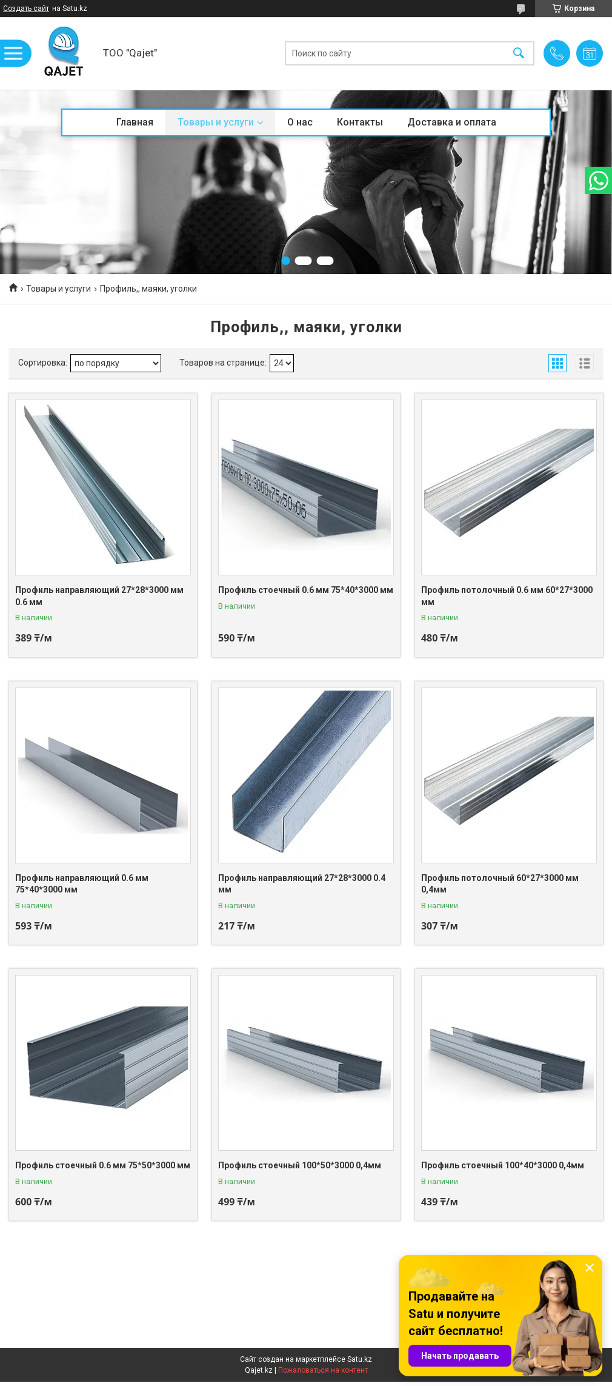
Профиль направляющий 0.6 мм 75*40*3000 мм (81, 884)
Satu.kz (359, 1359)
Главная (134, 122)
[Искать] (518, 53)
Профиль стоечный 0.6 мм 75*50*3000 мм (102, 1165)
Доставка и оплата (451, 122)
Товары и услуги (216, 122)
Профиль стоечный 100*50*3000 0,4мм (299, 1165)
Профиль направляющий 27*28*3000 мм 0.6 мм (99, 596)
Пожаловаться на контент (323, 1370)
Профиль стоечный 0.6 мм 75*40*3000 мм (305, 590)
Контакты (360, 122)
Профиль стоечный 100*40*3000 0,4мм (502, 1165)
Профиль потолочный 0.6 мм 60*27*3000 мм (507, 596)
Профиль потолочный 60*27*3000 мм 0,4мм (500, 884)
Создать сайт (26, 8)
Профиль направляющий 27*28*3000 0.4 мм (301, 884)
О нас (300, 122)
